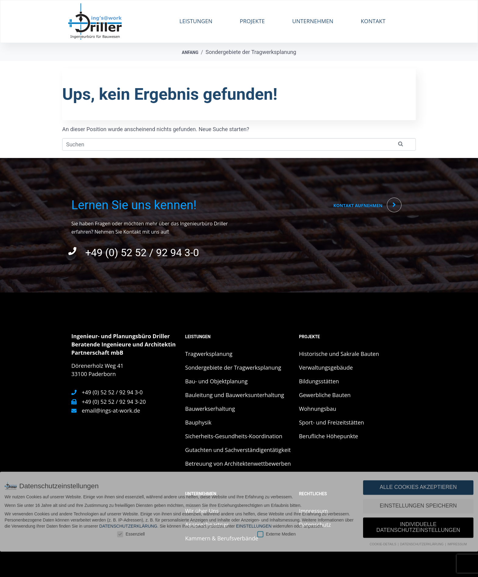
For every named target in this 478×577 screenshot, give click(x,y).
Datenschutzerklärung (128, 475)
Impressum (457, 493)
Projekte (252, 21)
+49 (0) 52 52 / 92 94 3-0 (142, 252)
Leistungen (196, 21)
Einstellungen (254, 475)
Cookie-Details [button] (383, 493)
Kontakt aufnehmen (358, 205)
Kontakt (373, 21)
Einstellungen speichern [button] (418, 455)
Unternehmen (313, 21)
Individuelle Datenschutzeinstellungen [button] (418, 477)
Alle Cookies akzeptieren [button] (418, 436)
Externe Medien (276, 483)
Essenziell (131, 483)
